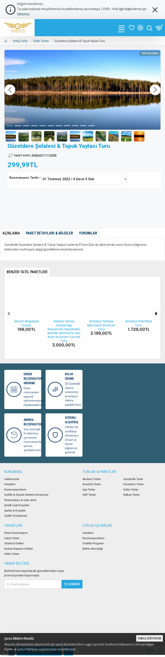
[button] (10, 89)
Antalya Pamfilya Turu (138, 323)
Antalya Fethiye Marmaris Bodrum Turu (101, 325)
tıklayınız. (23, 13)
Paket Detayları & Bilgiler (49, 233)
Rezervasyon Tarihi (23, 178)
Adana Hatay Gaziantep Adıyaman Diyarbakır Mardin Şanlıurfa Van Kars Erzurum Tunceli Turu (63, 331)
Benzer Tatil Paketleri (27, 272)
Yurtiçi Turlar (20, 41)
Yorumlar (88, 233)
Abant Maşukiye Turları (26, 323)
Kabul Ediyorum (149, 638)
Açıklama (11, 233)
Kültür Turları (41, 41)
